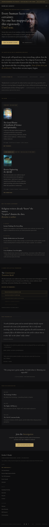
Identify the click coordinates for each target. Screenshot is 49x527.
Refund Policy (44, 524)
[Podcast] (28, 524)
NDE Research (5, 512)
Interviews (4, 492)
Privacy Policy (38, 524)
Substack (4, 482)
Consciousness (5, 515)
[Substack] (24, 524)
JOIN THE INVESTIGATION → (24, 445)
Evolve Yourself (5, 479)
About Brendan (5, 509)
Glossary (3, 506)
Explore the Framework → (9, 287)
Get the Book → (8, 146)
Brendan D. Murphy (8, 6)
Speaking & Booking (6, 489)
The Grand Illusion (5, 470)
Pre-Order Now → (41, 1)
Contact (3, 498)
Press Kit (3, 495)
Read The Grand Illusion (10, 42)
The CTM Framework (6, 476)
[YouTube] (26, 524)
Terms (33, 524)
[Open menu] (46, 6)
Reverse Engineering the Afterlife (8, 473)
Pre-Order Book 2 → (27, 42)
